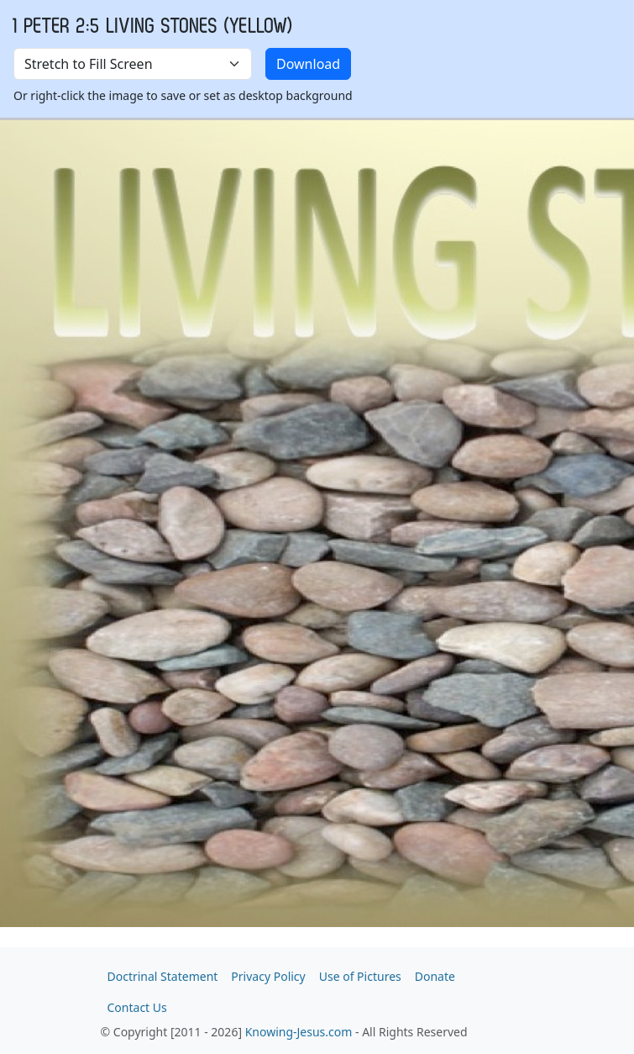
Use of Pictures (360, 976)
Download (308, 64)
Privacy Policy (268, 976)
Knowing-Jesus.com (299, 1032)
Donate (435, 976)
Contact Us (137, 1007)
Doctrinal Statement (162, 976)
